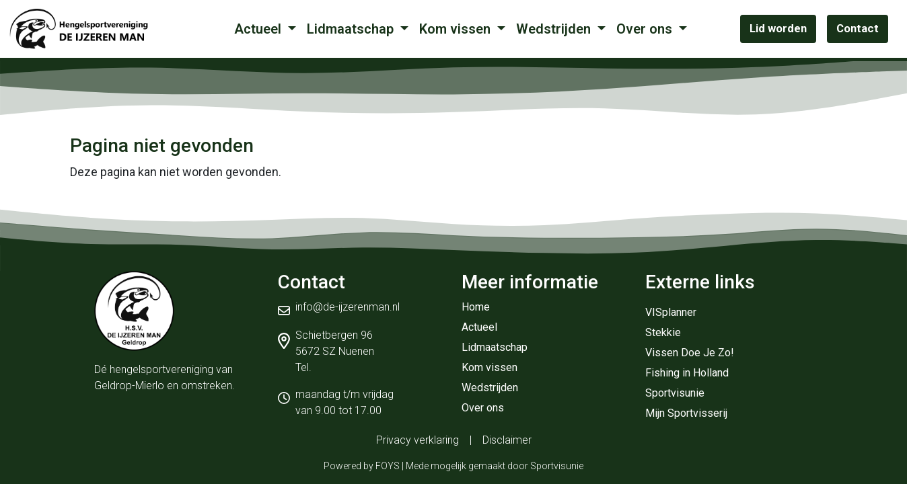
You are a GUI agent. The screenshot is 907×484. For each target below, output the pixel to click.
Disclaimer (507, 440)
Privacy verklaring (417, 440)
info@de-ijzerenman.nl (347, 306)
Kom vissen (456, 29)
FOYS (387, 465)
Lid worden (778, 28)
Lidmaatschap (352, 29)
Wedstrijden (555, 29)
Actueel (259, 29)
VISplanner (670, 312)
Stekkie (663, 332)
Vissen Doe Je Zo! (689, 352)
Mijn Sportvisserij (686, 413)
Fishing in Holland (687, 372)
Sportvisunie (674, 393)
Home (476, 306)
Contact (857, 28)
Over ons (646, 29)
